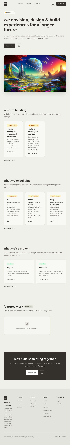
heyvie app (11, 279)
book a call (61, 4)
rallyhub (45, 407)
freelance (33, 401)
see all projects (9, 228)
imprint (57, 437)
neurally (59, 404)
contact (64, 437)
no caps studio (47, 410)
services (20, 4)
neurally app (44, 279)
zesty (44, 404)
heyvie (59, 401)
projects (29, 4)
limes (45, 401)
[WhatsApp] (53, 4)
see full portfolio (10, 286)
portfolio (37, 4)
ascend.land (47, 416)
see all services (9, 160)
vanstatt (45, 413)
